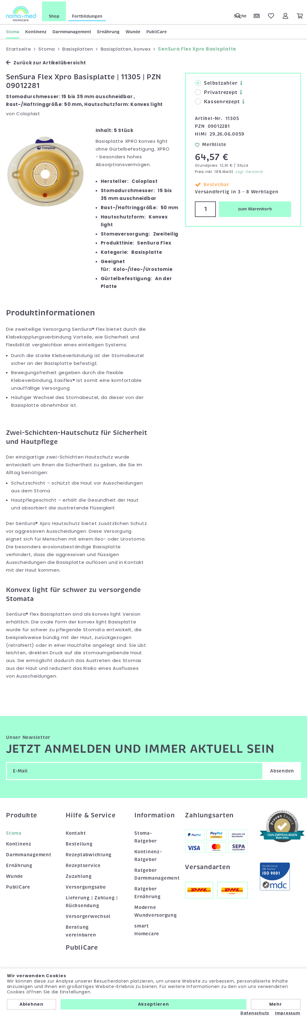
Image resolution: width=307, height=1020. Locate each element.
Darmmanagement (71, 30)
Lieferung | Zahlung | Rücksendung (92, 900)
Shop (54, 14)
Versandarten (207, 865)
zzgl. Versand (249, 170)
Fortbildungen (87, 14)
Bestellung (79, 842)
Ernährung (108, 30)
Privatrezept (216, 91)
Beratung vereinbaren (81, 929)
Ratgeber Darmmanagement (153, 872)
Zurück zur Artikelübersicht (46, 61)
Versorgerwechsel (88, 915)
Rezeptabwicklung (89, 853)
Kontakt (76, 832)
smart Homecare (146, 928)
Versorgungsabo (86, 885)
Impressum (287, 1013)
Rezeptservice (83, 864)
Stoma (12, 30)
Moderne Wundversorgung (153, 909)
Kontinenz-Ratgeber (148, 854)
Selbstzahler (216, 82)
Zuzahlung (79, 875)
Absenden (282, 769)
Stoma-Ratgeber (145, 836)
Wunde (133, 30)
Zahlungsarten (209, 814)
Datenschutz (254, 1013)
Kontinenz (35, 30)
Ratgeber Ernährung (147, 891)
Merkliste (210, 143)
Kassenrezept (217, 100)
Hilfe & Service (90, 814)
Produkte (21, 814)
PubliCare (156, 30)
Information (153, 814)
